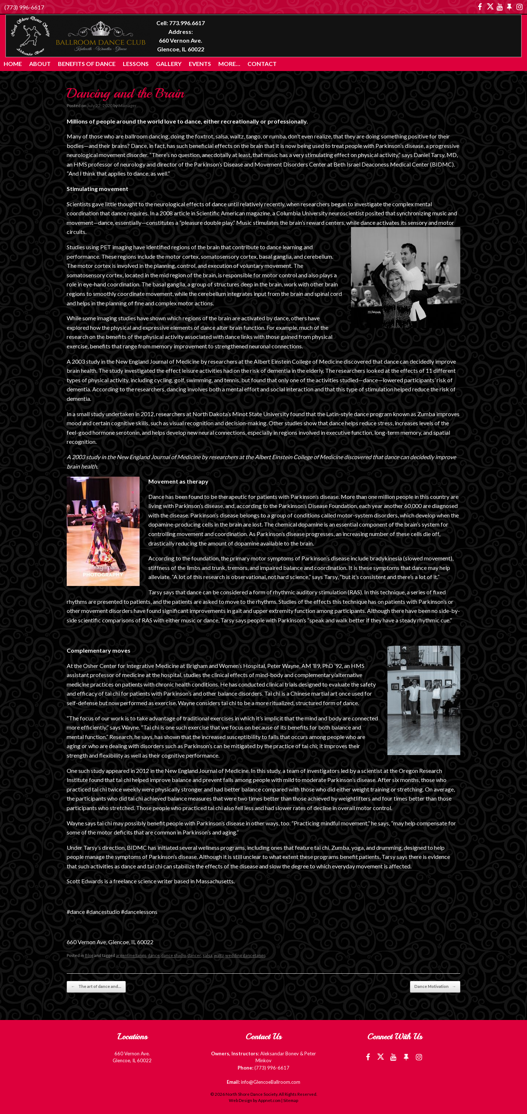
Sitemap (290, 1100)
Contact (262, 63)
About (40, 63)
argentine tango (131, 955)
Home (13, 63)
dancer (194, 955)
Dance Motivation (435, 986)
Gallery (168, 63)
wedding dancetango (244, 955)
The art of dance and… (95, 986)
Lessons (136, 63)
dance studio (173, 955)
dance (154, 955)
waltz (218, 955)
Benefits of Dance (87, 63)
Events (200, 63)
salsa (207, 955)
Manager (127, 105)
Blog (89, 955)
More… (229, 63)
